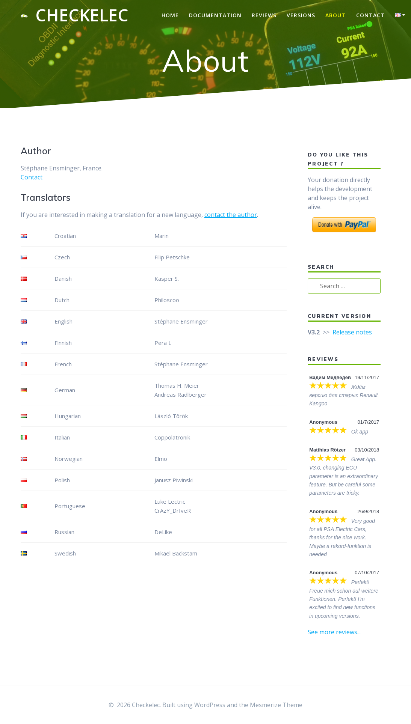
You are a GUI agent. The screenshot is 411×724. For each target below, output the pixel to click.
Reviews (264, 15)
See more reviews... (334, 632)
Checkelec (81, 15)
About (335, 15)
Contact (370, 15)
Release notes (352, 332)
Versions (301, 15)
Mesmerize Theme (276, 705)
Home (170, 15)
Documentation (215, 15)
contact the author (230, 215)
